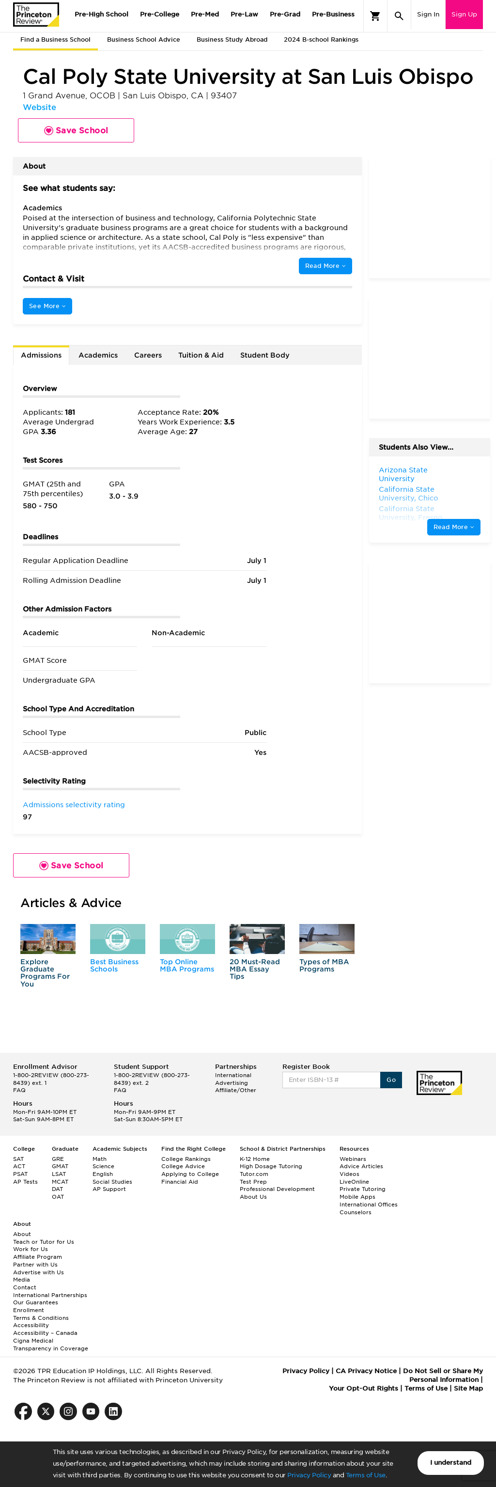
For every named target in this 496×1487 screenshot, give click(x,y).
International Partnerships (50, 1295)
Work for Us (30, 1249)
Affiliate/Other (235, 1090)
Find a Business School (55, 39)
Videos (349, 1174)
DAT (57, 1189)
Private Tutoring (363, 1189)
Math (100, 1159)
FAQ (19, 1090)
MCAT (60, 1181)
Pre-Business (333, 14)
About (22, 1234)
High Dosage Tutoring (271, 1166)
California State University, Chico (408, 493)
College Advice (183, 1166)
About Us (253, 1196)
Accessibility (31, 1325)
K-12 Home (255, 1159)
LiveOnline (354, 1181)
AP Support (109, 1189)
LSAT (59, 1174)
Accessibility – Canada (45, 1333)
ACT (19, 1166)
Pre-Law (244, 14)
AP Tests (25, 1181)
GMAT (60, 1166)
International (233, 1075)
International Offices (369, 1204)
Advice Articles (361, 1166)
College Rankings (186, 1159)
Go (391, 1079)
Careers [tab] (148, 355)
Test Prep (253, 1181)
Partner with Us (35, 1264)
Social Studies (112, 1181)
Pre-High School (101, 14)
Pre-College (159, 14)
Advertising (231, 1083)
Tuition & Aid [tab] (201, 355)
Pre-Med (205, 14)
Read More (325, 265)
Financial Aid (179, 1181)
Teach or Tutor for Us (43, 1241)
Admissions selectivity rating (74, 805)
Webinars (353, 1159)
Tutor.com (254, 1174)
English (103, 1174)
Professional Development (277, 1189)
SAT (18, 1159)
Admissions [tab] (41, 355)
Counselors (356, 1212)
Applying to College (190, 1174)
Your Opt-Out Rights (363, 1388)
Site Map (468, 1388)
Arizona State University (403, 474)
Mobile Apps (357, 1196)
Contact (24, 1287)
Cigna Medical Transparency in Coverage (50, 1344)
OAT (58, 1196)
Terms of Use (366, 1475)
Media (21, 1279)
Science (103, 1166)
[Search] (399, 16)
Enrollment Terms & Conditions (41, 1314)
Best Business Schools (114, 965)
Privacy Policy (309, 1475)
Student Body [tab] (265, 355)
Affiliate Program (37, 1256)
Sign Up (464, 14)
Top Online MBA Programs (187, 965)
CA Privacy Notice (366, 1371)
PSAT (20, 1174)
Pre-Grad (285, 14)
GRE (58, 1159)
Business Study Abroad (232, 39)
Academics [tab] (98, 355)
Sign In (428, 14)
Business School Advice (143, 39)
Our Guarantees (35, 1302)
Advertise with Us (38, 1272)
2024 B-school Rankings (321, 39)
